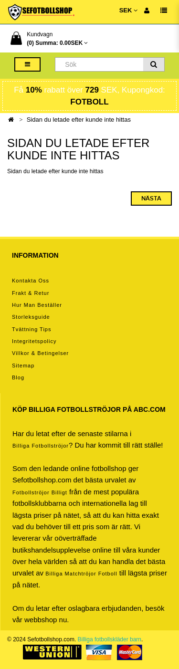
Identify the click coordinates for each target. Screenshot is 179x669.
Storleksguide (31, 317)
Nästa (151, 198)
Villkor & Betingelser (40, 353)
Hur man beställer (37, 305)
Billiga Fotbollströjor (40, 446)
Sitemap (23, 365)
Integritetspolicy (34, 341)
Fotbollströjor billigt (39, 492)
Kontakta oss (30, 280)
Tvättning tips (31, 329)
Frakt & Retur (30, 293)
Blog (18, 377)
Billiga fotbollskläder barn (109, 639)
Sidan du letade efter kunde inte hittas (79, 119)
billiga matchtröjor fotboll (81, 573)
